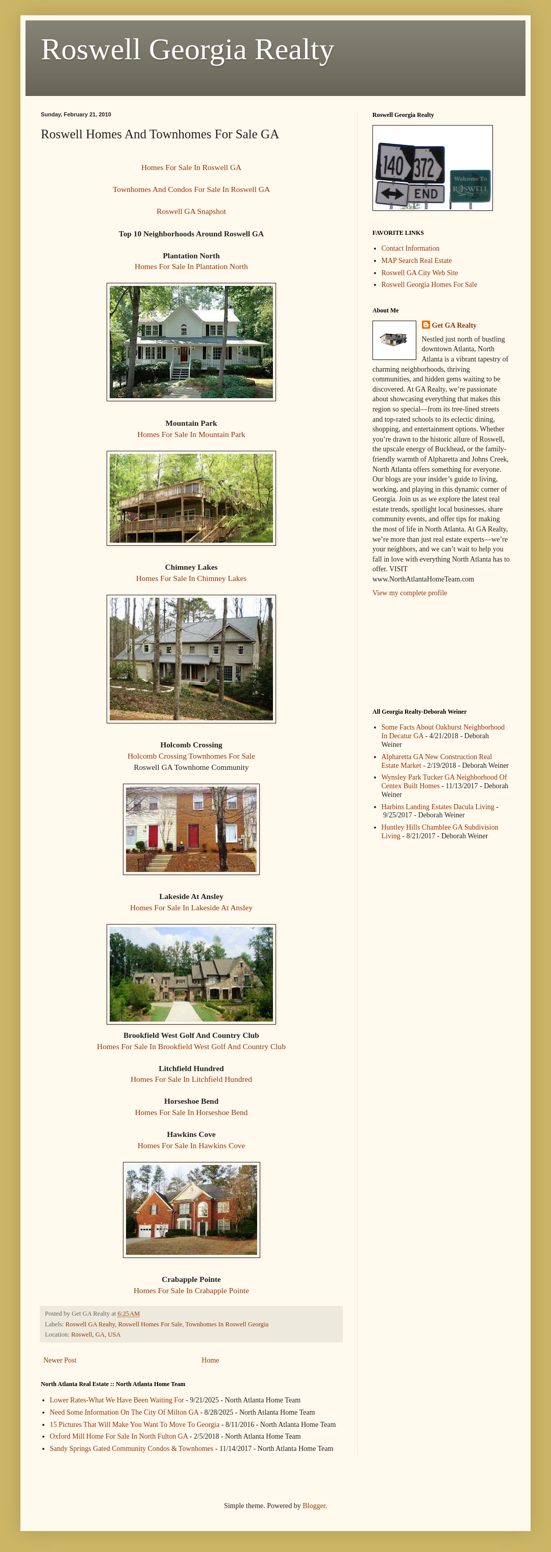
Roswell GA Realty (90, 1324)
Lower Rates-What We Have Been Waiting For (117, 1400)
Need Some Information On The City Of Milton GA (124, 1412)
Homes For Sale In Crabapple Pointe (191, 1290)
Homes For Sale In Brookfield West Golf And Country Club (191, 1046)
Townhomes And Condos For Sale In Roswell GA (191, 189)
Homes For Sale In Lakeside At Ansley (191, 907)
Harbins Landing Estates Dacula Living (438, 807)
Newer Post (60, 1360)
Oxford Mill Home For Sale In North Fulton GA (119, 1436)
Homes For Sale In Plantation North (191, 266)
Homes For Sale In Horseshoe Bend (191, 1112)
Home (210, 1360)
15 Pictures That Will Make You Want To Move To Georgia (135, 1424)
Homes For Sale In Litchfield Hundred (191, 1079)
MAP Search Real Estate (417, 260)
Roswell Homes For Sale (150, 1324)
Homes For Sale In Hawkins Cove (191, 1145)
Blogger (314, 1506)
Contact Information (411, 248)
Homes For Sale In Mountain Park (191, 434)
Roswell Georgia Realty (187, 49)
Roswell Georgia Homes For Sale (430, 284)
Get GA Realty (454, 325)
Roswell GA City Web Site (420, 273)
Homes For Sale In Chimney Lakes (191, 578)
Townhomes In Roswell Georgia (226, 1324)
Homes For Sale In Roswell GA (191, 167)
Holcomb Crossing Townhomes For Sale (191, 755)
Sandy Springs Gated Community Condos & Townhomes (132, 1448)
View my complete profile (409, 593)
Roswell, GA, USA (95, 1334)
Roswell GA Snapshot (191, 211)
